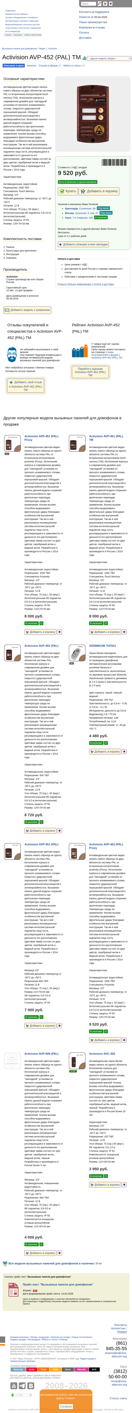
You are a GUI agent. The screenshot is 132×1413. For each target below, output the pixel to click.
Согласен (66, 1406)
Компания (85, 27)
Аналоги (31, 65)
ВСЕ (94, 1369)
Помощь (63, 1339)
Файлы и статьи (72, 65)
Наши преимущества (93, 22)
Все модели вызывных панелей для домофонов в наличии (48, 1263)
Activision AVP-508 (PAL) (41, 1053)
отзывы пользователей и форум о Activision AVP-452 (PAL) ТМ (106, 355)
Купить (68, 191)
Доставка (85, 37)
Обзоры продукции (39, 1337)
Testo (43, 1369)
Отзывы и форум (48, 65)
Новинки (8, 35)
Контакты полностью (119, 1326)
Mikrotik (81, 1369)
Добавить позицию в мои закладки (83, 244)
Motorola (18, 1369)
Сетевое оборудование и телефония (21, 17)
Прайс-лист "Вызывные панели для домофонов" (58, 1284)
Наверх (122, 1331)
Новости (84, 17)
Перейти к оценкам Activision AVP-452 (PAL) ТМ (90, 372)
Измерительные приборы (16, 14)
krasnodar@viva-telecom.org (116, 1354)
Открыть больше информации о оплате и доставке (85, 284)
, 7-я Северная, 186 (79, 217)
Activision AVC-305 (102, 1053)
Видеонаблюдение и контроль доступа (22, 24)
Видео (42, 48)
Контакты (85, 12)
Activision (52, 48)
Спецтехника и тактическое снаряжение (23, 28)
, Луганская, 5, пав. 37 (81, 213)
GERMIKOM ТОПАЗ (102, 645)
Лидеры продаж (18, 1339)
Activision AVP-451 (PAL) (41, 844)
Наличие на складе (60, 1337)
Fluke (55, 1369)
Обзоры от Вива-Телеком (32, 35)
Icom (31, 1369)
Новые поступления (82, 1337)
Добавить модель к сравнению (27, 310)
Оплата (84, 32)
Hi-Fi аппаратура (12, 31)
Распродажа (18, 35)
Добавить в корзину (99, 191)
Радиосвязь (10, 11)
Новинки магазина (19, 1337)
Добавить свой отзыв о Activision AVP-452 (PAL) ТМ (25, 385)
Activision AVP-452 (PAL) (41, 645)
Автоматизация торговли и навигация (21, 21)
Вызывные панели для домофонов (19, 48)
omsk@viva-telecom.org (119, 1383)
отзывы (100, 27)
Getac (68, 1369)
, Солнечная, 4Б (80, 208)
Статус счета (118, 1398)
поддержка (102, 12)
